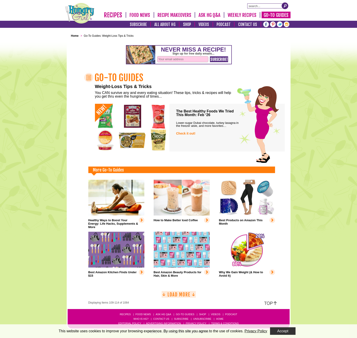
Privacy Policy (196, 323)
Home (220, 318)
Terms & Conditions (225, 323)
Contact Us (247, 24)
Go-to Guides (185, 314)
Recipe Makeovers (174, 15)
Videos (204, 24)
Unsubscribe (202, 318)
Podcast (224, 24)
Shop (187, 24)
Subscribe (138, 24)
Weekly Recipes (242, 15)
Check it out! (186, 133)
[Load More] (179, 296)
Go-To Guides (276, 15)
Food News (140, 15)
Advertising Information (163, 323)
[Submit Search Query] (285, 5)
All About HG (165, 24)
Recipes (113, 15)
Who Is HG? (140, 318)
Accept (282, 331)
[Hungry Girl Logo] (79, 13)
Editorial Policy (129, 323)
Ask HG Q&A (209, 15)
